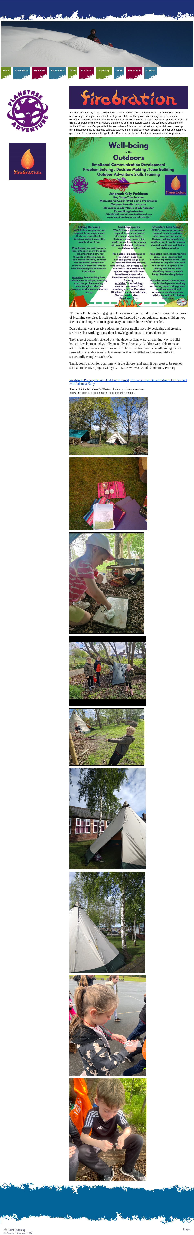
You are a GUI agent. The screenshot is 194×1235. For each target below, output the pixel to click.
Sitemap (21, 1230)
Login (186, 1229)
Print (9, 1230)
